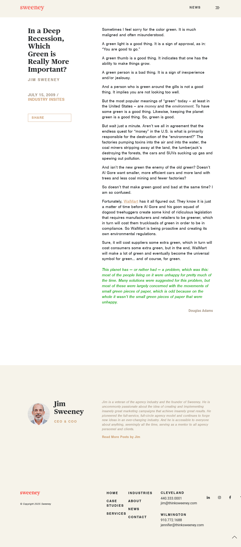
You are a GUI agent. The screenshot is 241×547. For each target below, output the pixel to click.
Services (116, 513)
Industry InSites (46, 99)
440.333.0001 (171, 498)
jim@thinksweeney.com (179, 503)
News (133, 509)
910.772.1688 (171, 520)
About (135, 501)
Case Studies (115, 503)
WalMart (131, 201)
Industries (140, 493)
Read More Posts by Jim (121, 437)
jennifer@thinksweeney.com (182, 525)
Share (38, 118)
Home (112, 493)
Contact (137, 517)
